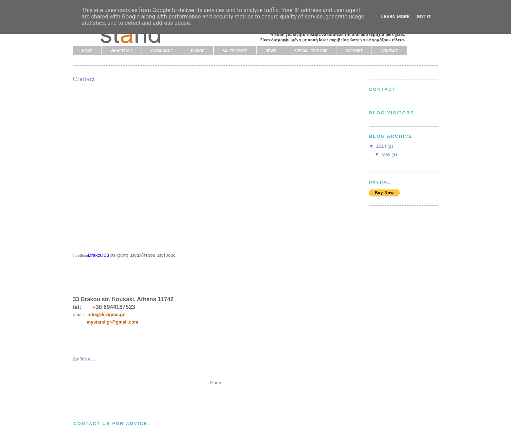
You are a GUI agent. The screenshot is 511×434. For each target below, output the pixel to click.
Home (216, 382)
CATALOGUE (162, 51)
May (386, 154)
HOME (87, 51)
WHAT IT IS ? (122, 51)
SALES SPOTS (234, 51)
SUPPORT (353, 51)
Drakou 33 (98, 255)
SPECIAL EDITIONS (310, 51)
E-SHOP (197, 51)
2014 (382, 146)
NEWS (270, 51)
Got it (424, 16)
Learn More (395, 16)
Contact (84, 79)
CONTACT (389, 51)
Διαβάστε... (84, 359)
